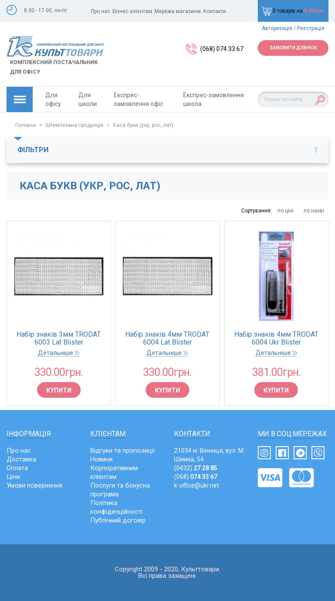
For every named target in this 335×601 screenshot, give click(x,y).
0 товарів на (293, 11)
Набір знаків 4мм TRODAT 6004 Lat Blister (167, 338)
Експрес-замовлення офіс (138, 99)
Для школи (88, 99)
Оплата (17, 468)
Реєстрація (311, 28)
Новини (101, 459)
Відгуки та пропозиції (122, 450)
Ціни (13, 477)
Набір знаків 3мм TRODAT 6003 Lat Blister (59, 338)
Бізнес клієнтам (132, 11)
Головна (25, 125)
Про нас (100, 11)
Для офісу (53, 99)
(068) (195, 476)
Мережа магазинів (177, 11)
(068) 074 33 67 (221, 48)
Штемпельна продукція (74, 125)
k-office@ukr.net (196, 485)
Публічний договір (118, 520)
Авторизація (277, 28)
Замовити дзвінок (293, 47)
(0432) (195, 467)
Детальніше (58, 352)
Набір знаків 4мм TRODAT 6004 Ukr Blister (276, 338)
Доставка (21, 459)
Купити (59, 390)
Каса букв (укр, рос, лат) (143, 125)
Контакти (214, 11)
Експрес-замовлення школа (213, 99)
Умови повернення (34, 485)
